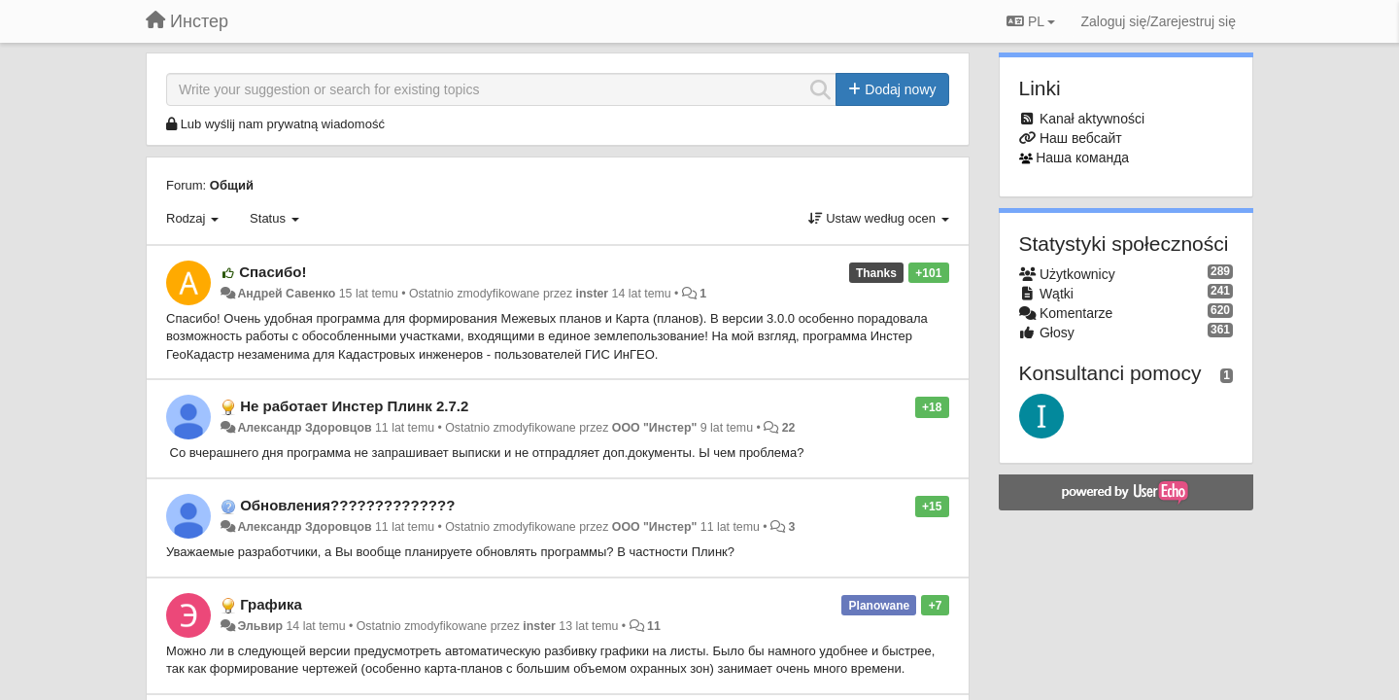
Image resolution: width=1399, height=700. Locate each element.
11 (654, 626)
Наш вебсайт (1081, 138)
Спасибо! (272, 271)
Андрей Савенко (286, 293)
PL (1031, 21)
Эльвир (260, 626)
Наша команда (1082, 157)
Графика (271, 604)
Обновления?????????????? (347, 505)
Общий (232, 185)
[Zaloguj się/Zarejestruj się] (1158, 21)
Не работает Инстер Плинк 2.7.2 (354, 406)
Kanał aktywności (1092, 118)
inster (592, 293)
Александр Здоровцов (304, 428)
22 (789, 428)
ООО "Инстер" (655, 428)
